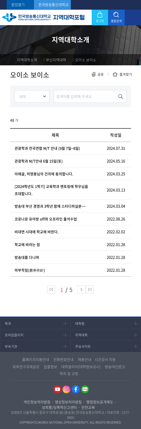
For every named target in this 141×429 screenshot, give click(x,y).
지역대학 (81, 334)
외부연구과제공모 (26, 366)
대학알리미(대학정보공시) (81, 366)
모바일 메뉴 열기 (133, 17)
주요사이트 (83, 346)
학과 (8, 323)
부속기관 (11, 346)
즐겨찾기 (125, 74)
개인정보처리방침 (37, 402)
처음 (51, 289)
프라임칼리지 (14, 334)
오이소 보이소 (85, 59)
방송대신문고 (115, 366)
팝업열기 (18, 4)
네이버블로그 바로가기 (85, 389)
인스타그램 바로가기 (67, 389)
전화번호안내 (63, 359)
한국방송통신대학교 (53, 4)
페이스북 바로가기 (76, 389)
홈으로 (12, 59)
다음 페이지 (81, 289)
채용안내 (84, 359)
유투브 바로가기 (57, 389)
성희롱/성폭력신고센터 (59, 407)
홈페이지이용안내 (35, 359)
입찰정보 (50, 366)
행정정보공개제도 (99, 402)
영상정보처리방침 (68, 402)
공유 (101, 74)
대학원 (80, 323)
